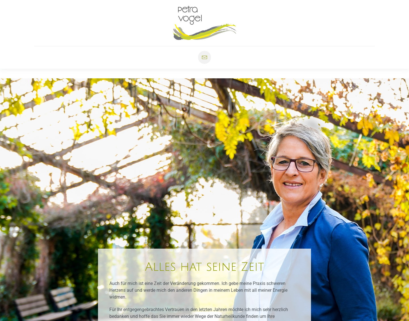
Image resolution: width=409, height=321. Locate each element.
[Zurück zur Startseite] (204, 23)
